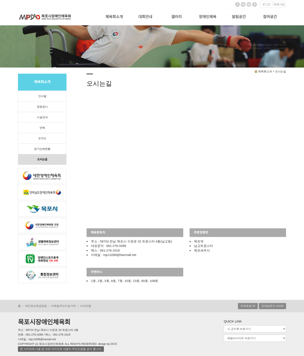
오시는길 (42, 159)
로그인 (266, 4)
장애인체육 (207, 17)
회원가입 (279, 4)
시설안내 (42, 117)
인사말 (42, 96)
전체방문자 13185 (272, 306)
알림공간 (239, 17)
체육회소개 (114, 17)
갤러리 (176, 17)
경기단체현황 (42, 148)
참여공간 (270, 17)
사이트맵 (85, 306)
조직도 (42, 138)
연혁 (42, 127)
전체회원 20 (247, 306)
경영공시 (42, 106)
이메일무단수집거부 (63, 306)
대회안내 (145, 17)
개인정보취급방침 (36, 306)
